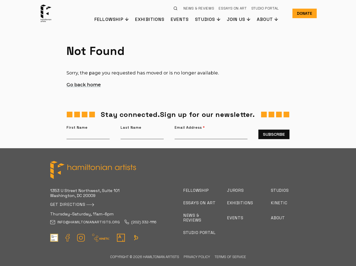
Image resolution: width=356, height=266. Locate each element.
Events (180, 19)
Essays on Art (233, 8)
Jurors (235, 190)
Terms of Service (230, 256)
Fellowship (196, 190)
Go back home (84, 84)
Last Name (131, 128)
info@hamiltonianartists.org (85, 222)
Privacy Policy (197, 256)
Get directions (67, 204)
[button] (111, 19)
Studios (280, 190)
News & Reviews (198, 8)
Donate (304, 13)
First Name (77, 128)
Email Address (190, 128)
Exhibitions (149, 19)
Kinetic (279, 202)
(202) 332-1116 (140, 222)
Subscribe (274, 134)
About (278, 217)
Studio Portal (265, 8)
